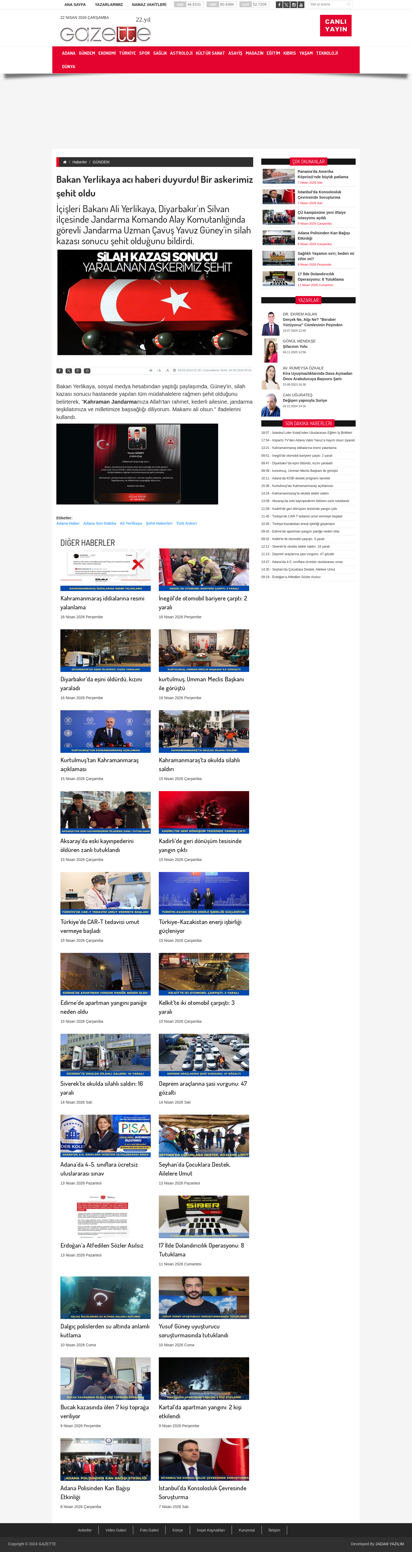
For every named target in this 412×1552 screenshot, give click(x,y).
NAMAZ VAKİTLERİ (149, 4)
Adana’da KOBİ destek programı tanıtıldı (295, 346)
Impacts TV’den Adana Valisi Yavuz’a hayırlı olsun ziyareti (308, 308)
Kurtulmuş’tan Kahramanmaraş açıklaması (297, 354)
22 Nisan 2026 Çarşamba (84, 17)
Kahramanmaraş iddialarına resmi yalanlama (299, 316)
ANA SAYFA (75, 4)
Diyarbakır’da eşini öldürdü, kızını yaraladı (297, 331)
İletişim (274, 1530)
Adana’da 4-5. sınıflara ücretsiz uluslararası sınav (302, 430)
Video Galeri (115, 1530)
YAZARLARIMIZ (109, 4)
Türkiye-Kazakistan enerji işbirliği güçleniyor (298, 392)
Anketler (85, 1530)
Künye (177, 1530)
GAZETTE (47, 1544)
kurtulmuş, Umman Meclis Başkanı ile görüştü (299, 339)
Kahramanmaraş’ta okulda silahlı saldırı (295, 361)
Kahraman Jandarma (110, 402)
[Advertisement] (206, 111)
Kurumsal (247, 1530)
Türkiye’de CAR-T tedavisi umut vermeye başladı (301, 384)
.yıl (143, 19)
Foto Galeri (149, 1530)
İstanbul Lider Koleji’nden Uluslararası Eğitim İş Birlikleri (306, 301)
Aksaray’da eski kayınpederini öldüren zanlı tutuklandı (305, 369)
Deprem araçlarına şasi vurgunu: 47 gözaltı (297, 422)
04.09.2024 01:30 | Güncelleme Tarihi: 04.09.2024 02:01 (212, 370)
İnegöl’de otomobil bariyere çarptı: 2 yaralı (296, 323)
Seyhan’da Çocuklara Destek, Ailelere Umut (298, 437)
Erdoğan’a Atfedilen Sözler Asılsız (102, 1194)
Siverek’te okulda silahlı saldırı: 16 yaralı (295, 415)
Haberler (80, 162)
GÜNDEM (101, 162)
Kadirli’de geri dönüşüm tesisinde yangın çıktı (299, 377)
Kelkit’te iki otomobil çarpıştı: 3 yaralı (293, 407)
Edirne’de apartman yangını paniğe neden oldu (300, 399)
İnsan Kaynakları (211, 1530)
